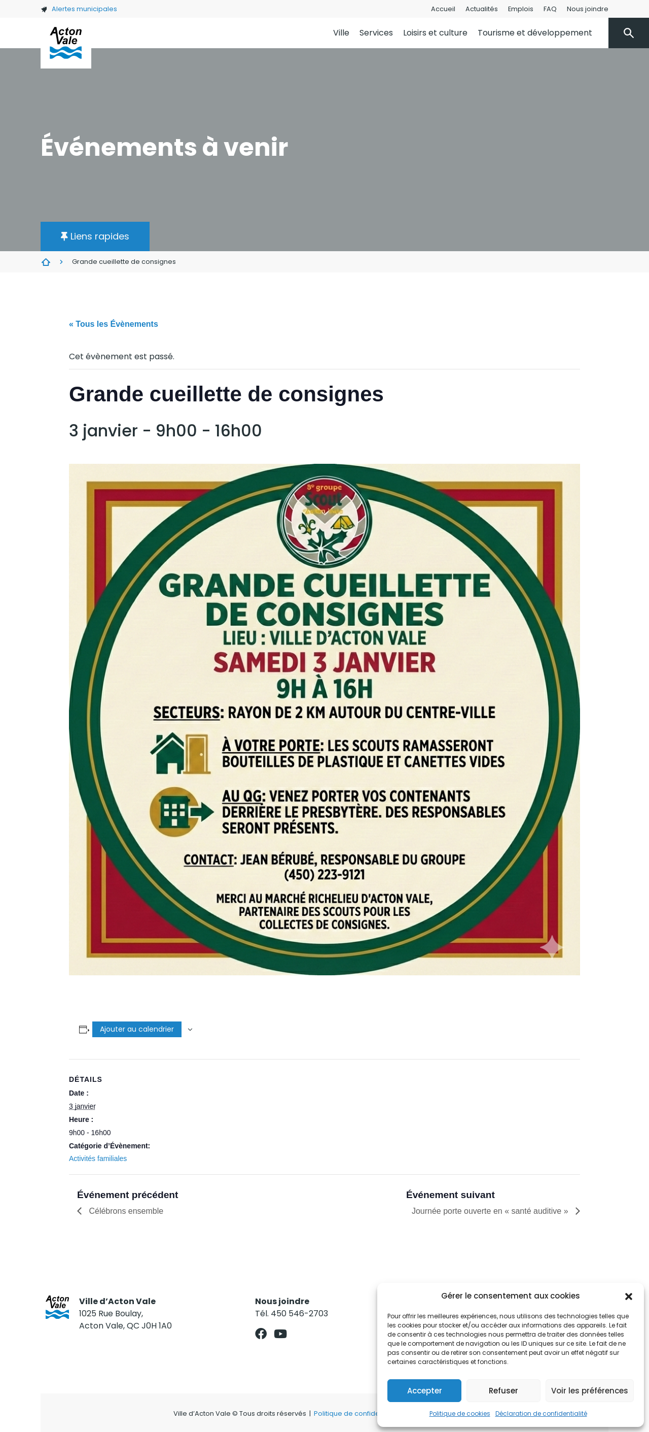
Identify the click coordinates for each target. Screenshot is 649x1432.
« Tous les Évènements (113, 324)
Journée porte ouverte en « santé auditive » (491, 1211)
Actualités (481, 9)
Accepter (424, 1390)
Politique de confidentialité (358, 1413)
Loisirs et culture (435, 33)
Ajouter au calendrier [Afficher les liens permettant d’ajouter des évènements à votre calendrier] (137, 1029)
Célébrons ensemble (125, 1211)
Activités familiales (98, 1158)
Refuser (503, 1390)
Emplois (520, 9)
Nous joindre (587, 9)
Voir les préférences (589, 1390)
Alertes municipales (79, 9)
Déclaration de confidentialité (541, 1413)
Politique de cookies (459, 1413)
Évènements (46, 262)
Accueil (443, 9)
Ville (341, 33)
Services (376, 33)
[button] (629, 1296)
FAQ (550, 9)
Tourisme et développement (535, 33)
